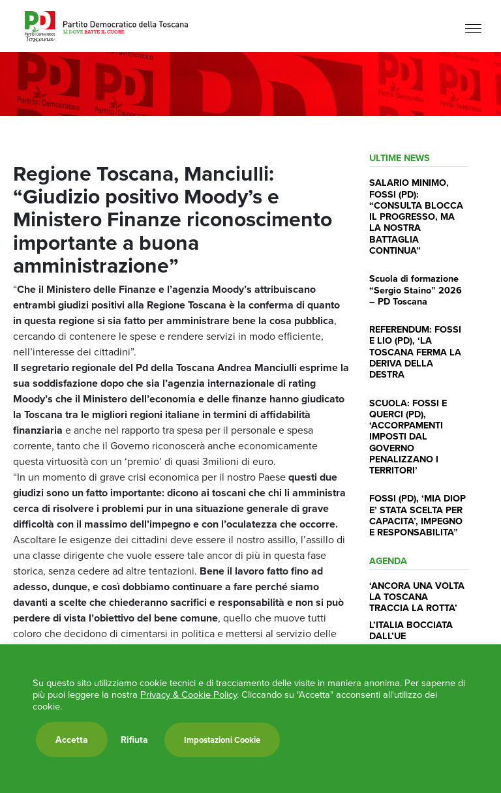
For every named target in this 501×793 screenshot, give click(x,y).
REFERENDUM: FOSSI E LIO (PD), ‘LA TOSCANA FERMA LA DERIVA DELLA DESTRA (415, 351)
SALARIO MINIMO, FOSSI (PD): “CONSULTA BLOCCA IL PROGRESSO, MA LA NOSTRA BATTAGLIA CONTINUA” (416, 216)
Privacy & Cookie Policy (188, 694)
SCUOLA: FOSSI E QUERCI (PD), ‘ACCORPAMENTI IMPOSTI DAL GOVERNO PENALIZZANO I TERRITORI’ (408, 436)
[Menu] (473, 28)
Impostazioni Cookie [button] (222, 740)
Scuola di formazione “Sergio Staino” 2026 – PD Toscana (415, 289)
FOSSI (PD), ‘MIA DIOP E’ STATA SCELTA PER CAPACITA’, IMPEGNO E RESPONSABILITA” (417, 515)
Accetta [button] (71, 739)
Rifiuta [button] (134, 739)
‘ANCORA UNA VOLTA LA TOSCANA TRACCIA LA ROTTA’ (416, 596)
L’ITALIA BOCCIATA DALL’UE (411, 630)
